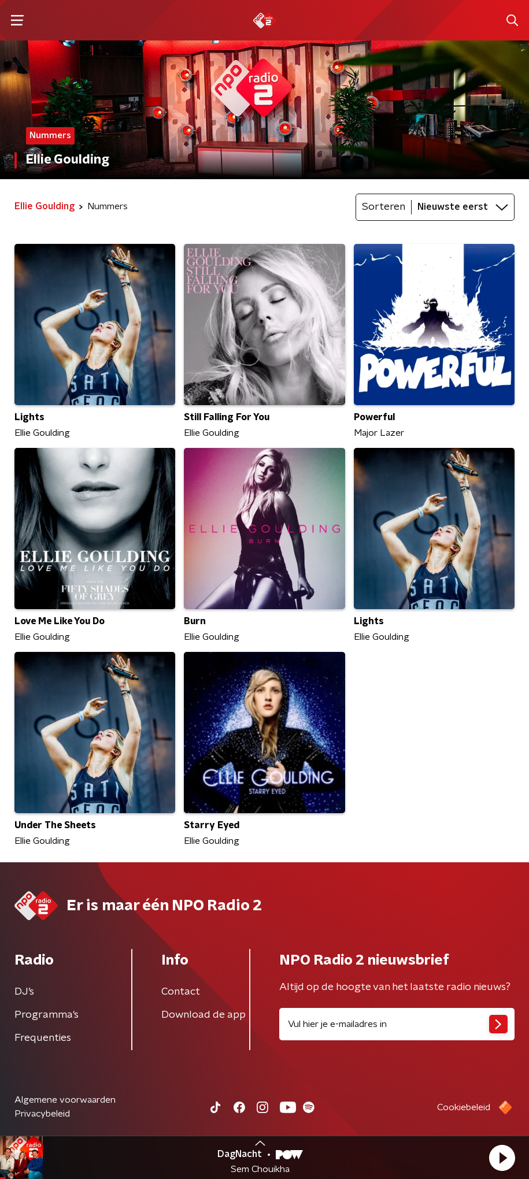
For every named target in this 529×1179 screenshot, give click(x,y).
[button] (501, 1157)
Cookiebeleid (463, 1107)
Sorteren (383, 207)
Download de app (203, 1015)
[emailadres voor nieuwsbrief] (397, 1024)
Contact (180, 992)
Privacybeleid (42, 1113)
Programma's (46, 1015)
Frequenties (42, 1038)
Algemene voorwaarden (65, 1099)
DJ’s (24, 992)
